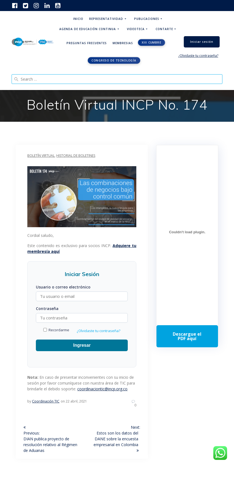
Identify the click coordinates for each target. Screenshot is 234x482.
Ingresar (82, 345)
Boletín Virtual (41, 155)
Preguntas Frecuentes (87, 43)
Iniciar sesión (201, 42)
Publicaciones (146, 19)
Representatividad (106, 19)
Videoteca (136, 29)
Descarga (187, 336)
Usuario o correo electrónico (63, 287)
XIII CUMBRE (151, 42)
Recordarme (56, 329)
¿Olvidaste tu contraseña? (198, 55)
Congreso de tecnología (114, 60)
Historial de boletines (75, 155)
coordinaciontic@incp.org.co (102, 388)
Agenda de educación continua (87, 29)
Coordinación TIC (45, 401)
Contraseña (47, 308)
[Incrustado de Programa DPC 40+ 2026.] (187, 232)
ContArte (164, 29)
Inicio (78, 19)
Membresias (123, 43)
